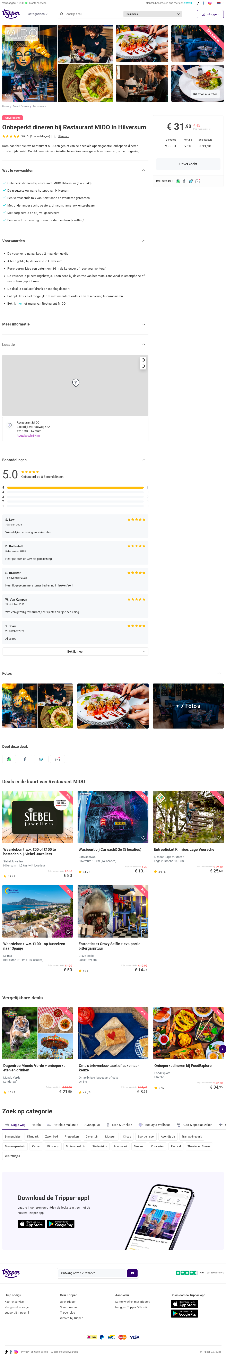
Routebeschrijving (28, 435)
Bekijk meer (75, 651)
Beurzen (143, 1147)
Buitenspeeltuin (78, 1147)
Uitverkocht (188, 164)
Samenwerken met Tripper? (132, 1301)
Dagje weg (15, 1125)
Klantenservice (14, 1301)
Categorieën (36, 14)
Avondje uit (93, 1125)
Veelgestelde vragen (18, 1307)
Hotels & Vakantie (63, 1124)
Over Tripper (68, 1301)
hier (19, 303)
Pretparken (74, 1136)
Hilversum (63, 136)
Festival (182, 1147)
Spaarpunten (68, 1307)
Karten (37, 1147)
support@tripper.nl (17, 1312)
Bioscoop (55, 1147)
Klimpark (33, 1136)
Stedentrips (102, 1147)
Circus (131, 1136)
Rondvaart (124, 1147)
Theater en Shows (205, 1147)
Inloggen (210, 14)
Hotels (36, 1125)
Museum (114, 1136)
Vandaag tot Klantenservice (24, 3)
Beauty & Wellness (155, 1124)
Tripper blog (67, 1312)
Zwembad (53, 1136)
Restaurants (39, 106)
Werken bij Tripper (71, 1318)
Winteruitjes (12, 1158)
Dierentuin (95, 1136)
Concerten (163, 1147)
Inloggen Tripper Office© (131, 1307)
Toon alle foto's (205, 94)
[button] (7, 96)
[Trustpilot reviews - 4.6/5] (200, 1272)
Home (5, 106)
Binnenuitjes (13, 1136)
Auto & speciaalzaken (196, 1125)
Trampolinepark (199, 1136)
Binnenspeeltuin (15, 1147)
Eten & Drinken (21, 106)
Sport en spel (151, 1136)
